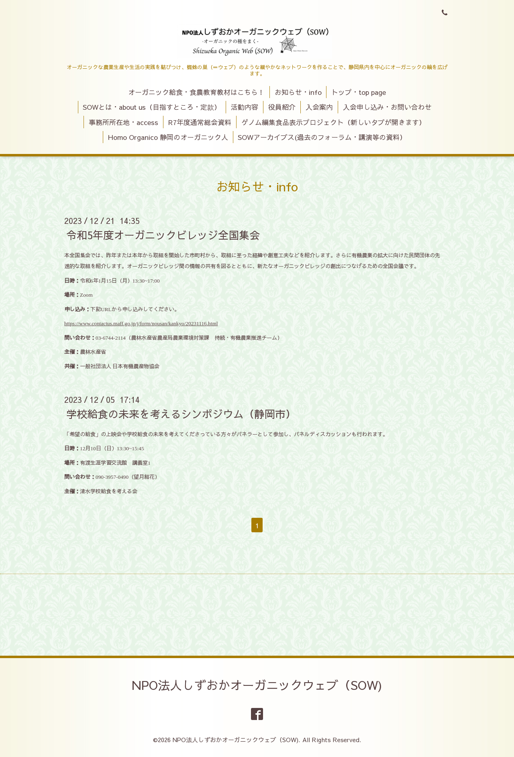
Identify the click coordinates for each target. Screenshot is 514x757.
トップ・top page (358, 92)
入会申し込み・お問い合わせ (387, 107)
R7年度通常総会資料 (199, 122)
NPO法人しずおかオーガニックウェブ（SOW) (257, 685)
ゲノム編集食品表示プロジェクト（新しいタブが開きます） (333, 122)
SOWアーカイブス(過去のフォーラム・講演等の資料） (322, 137)
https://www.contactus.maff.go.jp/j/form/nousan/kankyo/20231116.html (141, 323)
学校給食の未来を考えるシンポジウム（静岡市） (181, 413)
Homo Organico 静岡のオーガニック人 (168, 137)
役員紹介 (282, 107)
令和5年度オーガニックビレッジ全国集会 (163, 235)
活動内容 (244, 107)
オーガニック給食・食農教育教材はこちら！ (196, 92)
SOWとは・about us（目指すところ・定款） (152, 107)
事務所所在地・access (123, 122)
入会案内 (319, 107)
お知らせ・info (298, 92)
